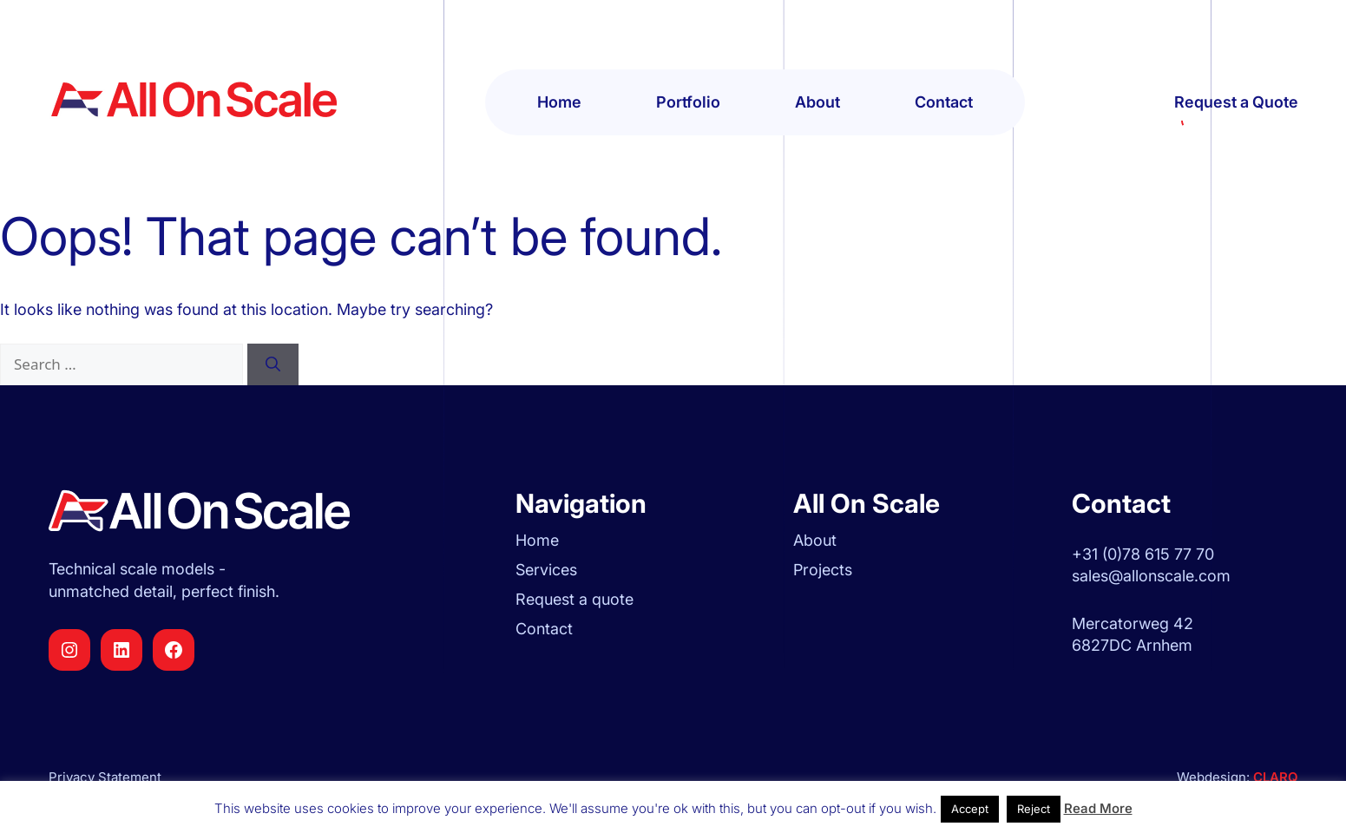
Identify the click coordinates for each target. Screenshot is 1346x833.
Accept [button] (969, 809)
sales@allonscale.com (1151, 576)
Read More (1098, 808)
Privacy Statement (105, 777)
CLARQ (1274, 777)
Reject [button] (1033, 809)
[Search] (273, 364)
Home (559, 102)
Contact (944, 102)
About (817, 102)
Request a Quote (1236, 103)
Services (546, 570)
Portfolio (688, 102)
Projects (822, 570)
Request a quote (574, 599)
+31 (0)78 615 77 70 (1143, 554)
